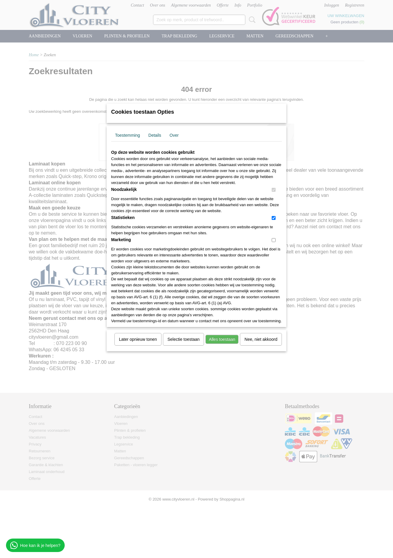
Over (174, 135)
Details (154, 135)
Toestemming (127, 135)
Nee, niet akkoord (260, 339)
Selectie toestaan (183, 339)
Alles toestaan (222, 339)
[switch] (274, 190)
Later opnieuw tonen (138, 339)
